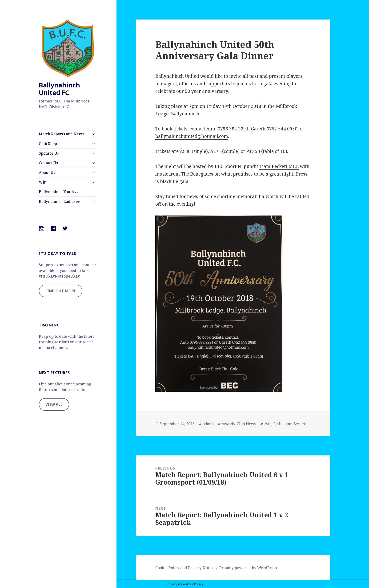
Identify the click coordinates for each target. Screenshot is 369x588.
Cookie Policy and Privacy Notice (184, 567)
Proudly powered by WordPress (248, 567)
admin (208, 423)
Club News (246, 423)
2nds (277, 423)
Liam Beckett (295, 423)
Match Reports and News (61, 134)
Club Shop (48, 143)
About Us (47, 172)
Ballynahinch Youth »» (59, 191)
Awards (228, 423)
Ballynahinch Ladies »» (59, 201)
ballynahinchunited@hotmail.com (191, 136)
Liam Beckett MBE (279, 166)
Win (42, 182)
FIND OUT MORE (60, 291)
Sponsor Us (49, 153)
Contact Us (48, 162)
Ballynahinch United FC (59, 89)
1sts (267, 423)
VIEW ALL (54, 404)
